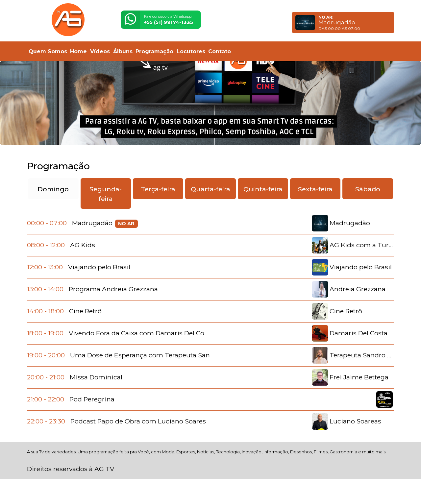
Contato (219, 51)
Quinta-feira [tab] (263, 189)
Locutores (191, 51)
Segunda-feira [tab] (105, 194)
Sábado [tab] (367, 189)
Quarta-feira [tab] (210, 189)
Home (78, 51)
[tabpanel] (210, 322)
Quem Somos (48, 51)
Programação (154, 51)
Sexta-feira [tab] (315, 189)
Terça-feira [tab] (158, 189)
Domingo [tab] (53, 189)
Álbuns (123, 51)
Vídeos (100, 51)
